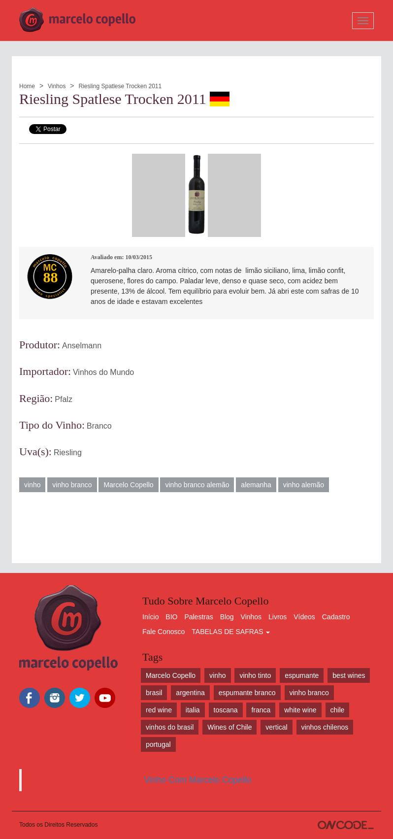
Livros (277, 617)
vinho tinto (255, 675)
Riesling (68, 452)
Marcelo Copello (128, 485)
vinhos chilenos (325, 727)
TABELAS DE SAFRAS (231, 632)
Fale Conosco (163, 632)
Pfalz (63, 399)
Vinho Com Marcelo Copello (198, 780)
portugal (158, 744)
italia (193, 710)
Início (150, 617)
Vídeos (304, 617)
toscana (226, 710)
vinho (32, 485)
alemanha (256, 485)
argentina (190, 693)
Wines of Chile (229, 727)
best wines (348, 675)
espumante (302, 675)
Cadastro (336, 617)
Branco (99, 426)
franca (260, 710)
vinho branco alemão (197, 485)
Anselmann (81, 345)
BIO (171, 617)
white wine (300, 710)
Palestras (198, 617)
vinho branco (72, 485)
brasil (154, 693)
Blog (227, 617)
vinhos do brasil (170, 727)
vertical (276, 727)
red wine (159, 710)
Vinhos (57, 86)
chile (337, 710)
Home (27, 86)
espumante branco (247, 693)
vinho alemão (303, 485)
